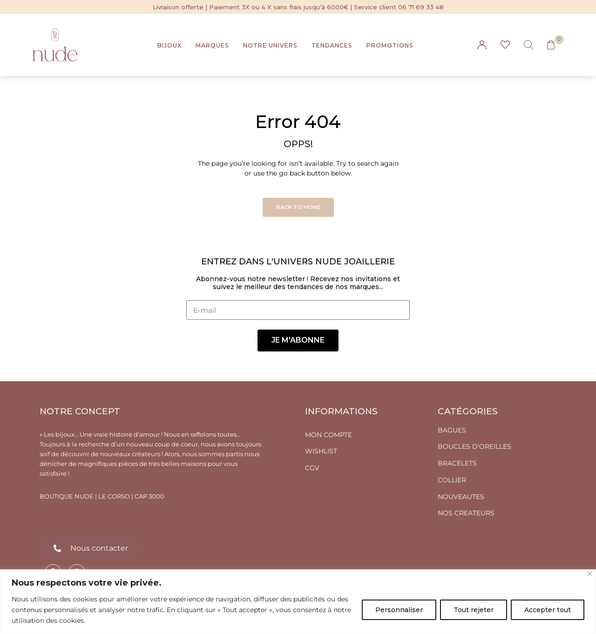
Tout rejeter (474, 610)
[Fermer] (590, 574)
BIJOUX (169, 45)
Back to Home (298, 207)
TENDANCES (332, 45)
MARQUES (212, 45)
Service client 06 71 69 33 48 (399, 7)
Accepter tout (547, 610)
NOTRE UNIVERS (270, 45)
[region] (298, 601)
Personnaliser (399, 610)
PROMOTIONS (389, 45)
